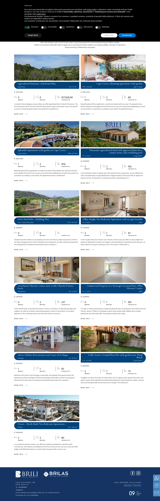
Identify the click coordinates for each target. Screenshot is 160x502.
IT (137, 3)
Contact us (111, 10)
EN (142, 3)
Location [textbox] (36, 24)
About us (57, 10)
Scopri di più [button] (33, 496)
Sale (68, 10)
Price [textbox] (84, 24)
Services (79, 10)
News (90, 10)
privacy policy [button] (92, 470)
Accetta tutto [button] (127, 496)
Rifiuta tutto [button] (109, 496)
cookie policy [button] (40, 474)
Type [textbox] (59, 24)
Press (99, 10)
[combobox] (21, 25)
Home (46, 10)
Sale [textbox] (17, 24)
